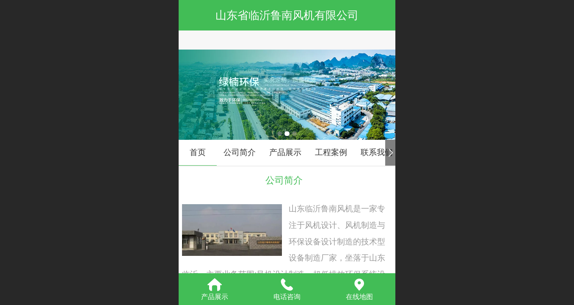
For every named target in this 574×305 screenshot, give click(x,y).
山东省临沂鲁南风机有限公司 (287, 15)
